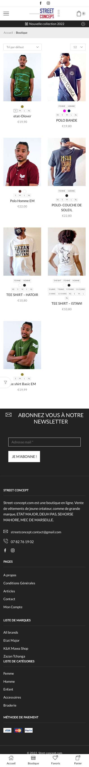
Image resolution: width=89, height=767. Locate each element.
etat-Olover (22, 116)
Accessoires (12, 697)
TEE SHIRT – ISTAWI (66, 303)
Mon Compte (12, 607)
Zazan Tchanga (14, 656)
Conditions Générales (19, 583)
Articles (9, 591)
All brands (10, 632)
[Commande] (22, 47)
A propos (9, 575)
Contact (9, 599)
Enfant (8, 689)
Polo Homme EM (22, 201)
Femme (8, 673)
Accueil (8, 32)
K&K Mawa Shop (16, 648)
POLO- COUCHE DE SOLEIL (67, 207)
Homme (9, 681)
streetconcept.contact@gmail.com (36, 532)
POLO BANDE (66, 120)
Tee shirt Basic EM (22, 384)
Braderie (9, 705)
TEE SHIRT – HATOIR (22, 295)
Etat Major (11, 640)
